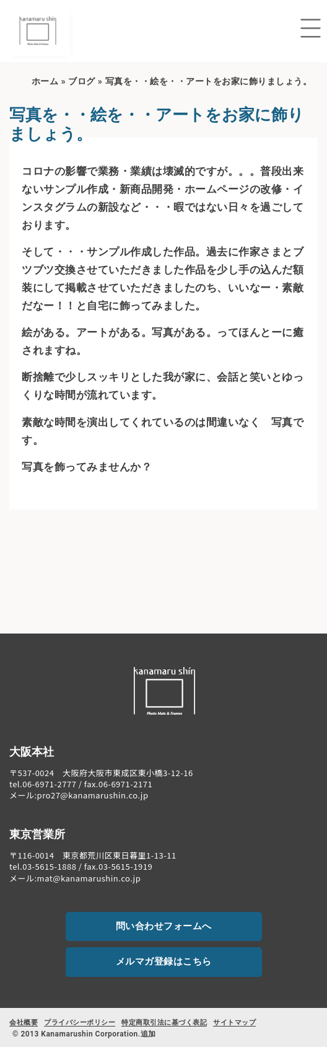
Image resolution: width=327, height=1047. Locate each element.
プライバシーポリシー (79, 1022)
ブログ (81, 81)
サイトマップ (234, 1022)
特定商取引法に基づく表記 (164, 1022)
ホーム (45, 81)
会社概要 (23, 1022)
